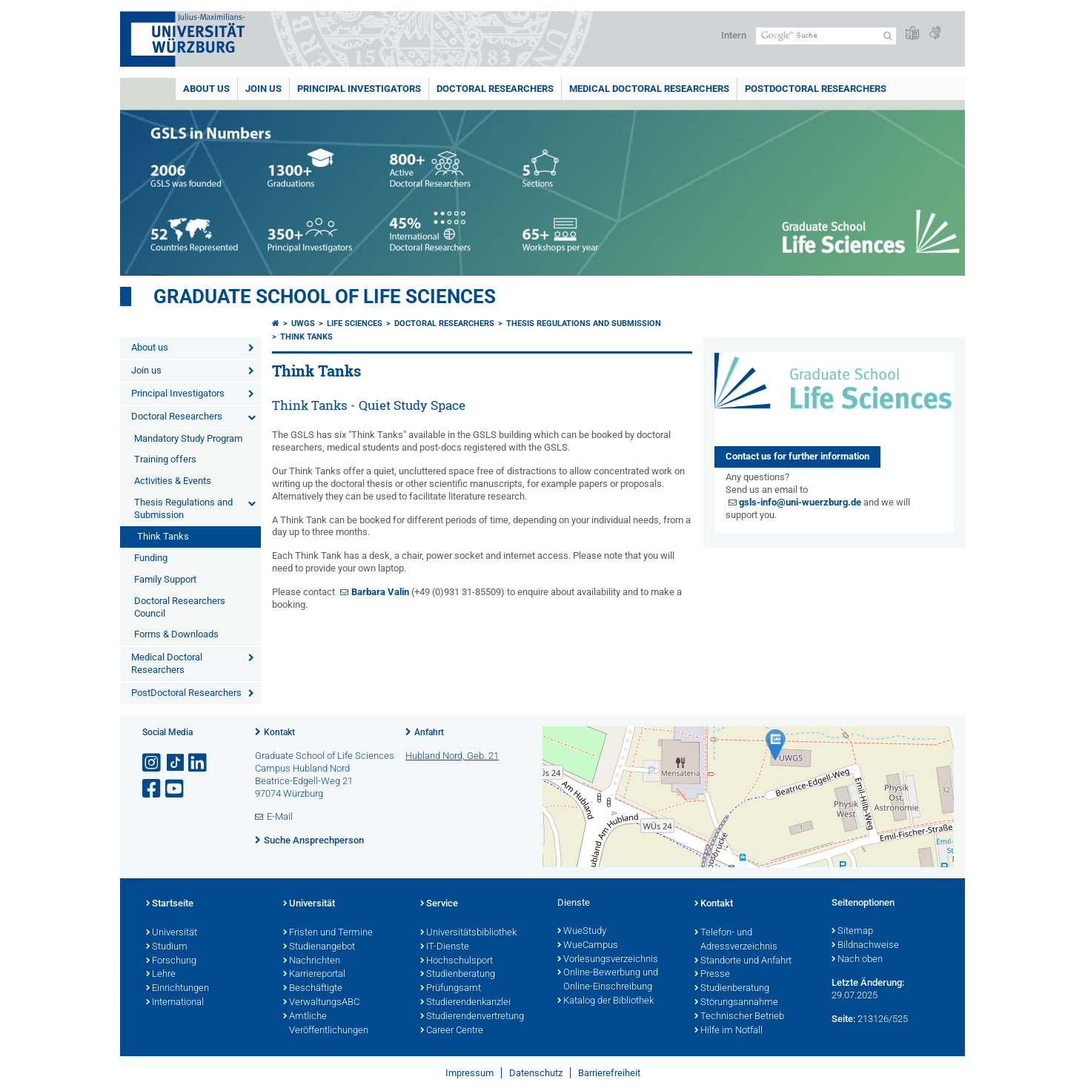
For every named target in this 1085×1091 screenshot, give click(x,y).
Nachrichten (311, 961)
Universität (171, 933)
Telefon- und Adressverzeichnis (735, 940)
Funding (150, 557)
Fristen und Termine (328, 933)
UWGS (303, 323)
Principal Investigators (359, 88)
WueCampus (587, 945)
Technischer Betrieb (739, 1017)
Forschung (171, 961)
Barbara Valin (380, 591)
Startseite (169, 904)
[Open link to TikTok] (175, 763)
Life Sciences (354, 323)
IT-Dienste (444, 947)
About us (206, 88)
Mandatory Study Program (188, 438)
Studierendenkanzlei (465, 1002)
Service (439, 904)
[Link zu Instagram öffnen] (152, 763)
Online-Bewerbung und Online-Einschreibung (607, 980)
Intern (733, 35)
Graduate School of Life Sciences (324, 296)
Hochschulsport (456, 961)
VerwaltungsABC (321, 1002)
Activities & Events (172, 480)
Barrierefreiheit (609, 1072)
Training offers (165, 459)
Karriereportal (314, 974)
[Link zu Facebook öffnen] (152, 789)
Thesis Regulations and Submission (183, 508)
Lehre (161, 974)
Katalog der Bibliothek (605, 1001)
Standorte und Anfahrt (743, 961)
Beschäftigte (312, 988)
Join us (263, 88)
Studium (167, 947)
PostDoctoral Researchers (815, 88)
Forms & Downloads (176, 634)
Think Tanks (163, 536)
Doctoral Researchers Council (179, 607)
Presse (712, 974)
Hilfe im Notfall (728, 1031)
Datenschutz (536, 1072)
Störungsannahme (736, 1002)
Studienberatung (457, 974)
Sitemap (852, 931)
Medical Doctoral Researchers (649, 88)
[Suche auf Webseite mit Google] (826, 35)
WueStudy (581, 931)
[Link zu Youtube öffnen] (175, 789)
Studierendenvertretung (472, 1017)
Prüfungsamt (450, 988)
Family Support (165, 579)
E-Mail (280, 816)
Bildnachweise (865, 945)
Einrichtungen (177, 988)
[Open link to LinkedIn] (198, 763)
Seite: (843, 1018)
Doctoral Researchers (495, 88)
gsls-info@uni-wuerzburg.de (800, 502)
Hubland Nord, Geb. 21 (452, 755)
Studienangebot (319, 947)
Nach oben (857, 959)
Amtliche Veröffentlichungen (325, 1024)
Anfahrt (429, 732)
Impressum (469, 1072)
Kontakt (279, 732)
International (175, 1002)
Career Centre (451, 1031)
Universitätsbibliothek (468, 933)
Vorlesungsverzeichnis (607, 959)
